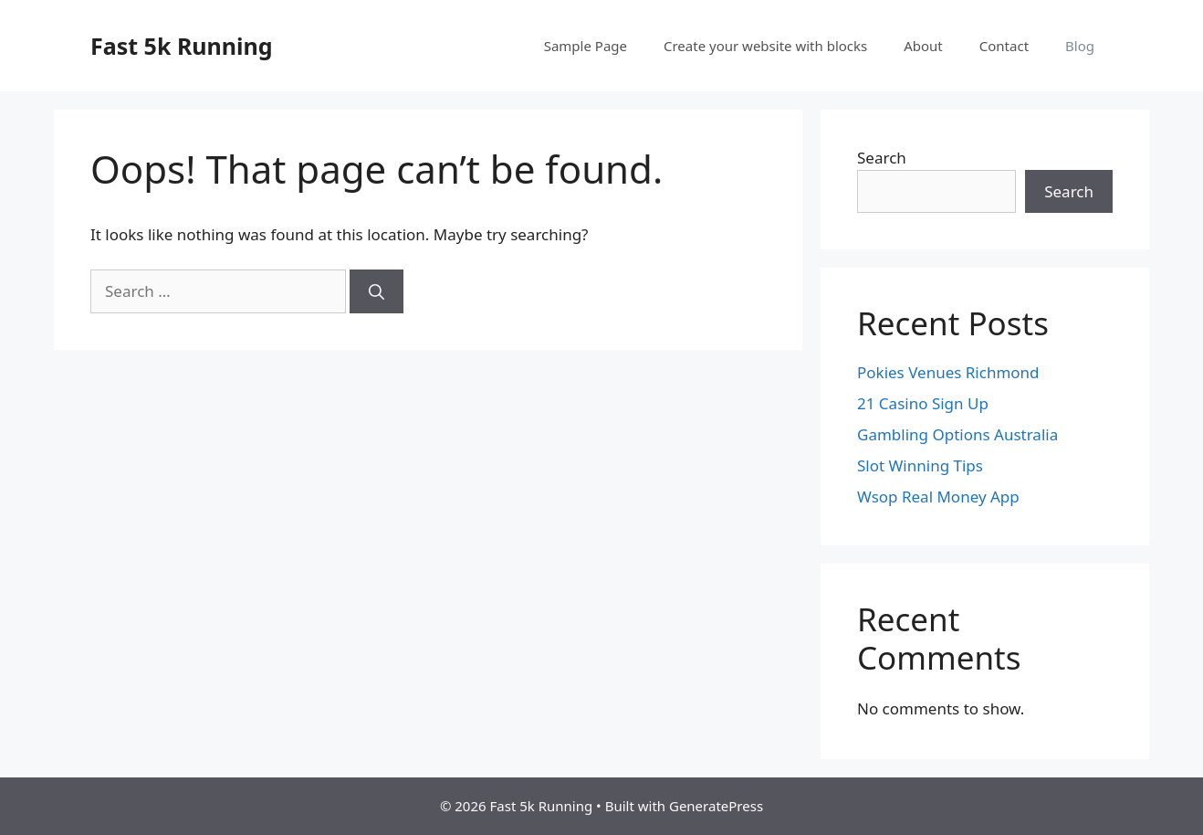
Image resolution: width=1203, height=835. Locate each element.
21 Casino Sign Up (923, 403)
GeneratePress (716, 806)
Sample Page (585, 46)
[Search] (376, 291)
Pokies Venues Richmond (948, 372)
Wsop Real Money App (938, 496)
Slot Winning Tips (920, 465)
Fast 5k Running (181, 45)
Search (881, 157)
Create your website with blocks (765, 46)
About (923, 46)
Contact (1004, 46)
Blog (1079, 46)
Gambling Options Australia (957, 434)
